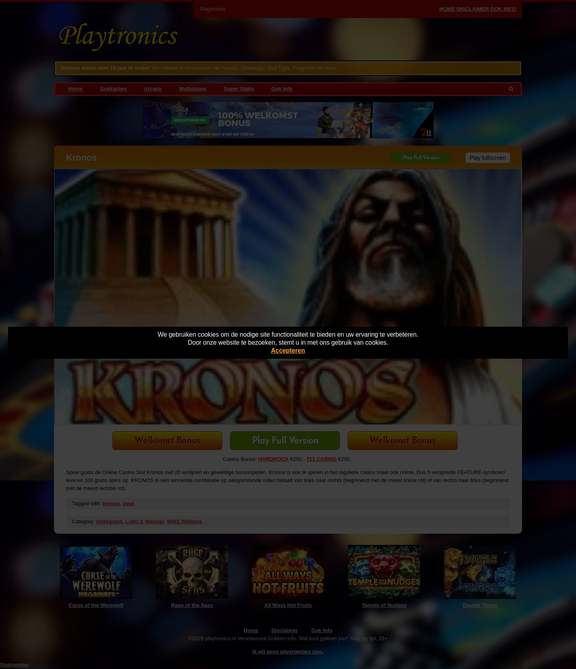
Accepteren (288, 350)
